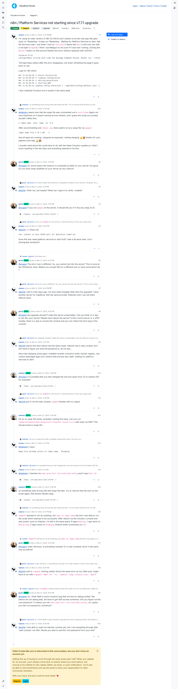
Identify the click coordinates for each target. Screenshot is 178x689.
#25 (99, 109)
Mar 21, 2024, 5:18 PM (47, 487)
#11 (99, 398)
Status (142, 6)
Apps (135, 6)
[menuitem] (175, 3)
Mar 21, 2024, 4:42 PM (40, 288)
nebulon (25, 105)
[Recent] (3, 8)
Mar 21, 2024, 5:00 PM (47, 373)
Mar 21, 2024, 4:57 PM (40, 342)
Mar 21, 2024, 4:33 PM (45, 260)
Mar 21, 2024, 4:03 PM (40, 226)
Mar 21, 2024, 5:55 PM (45, 543)
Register (17, 681)
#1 (100, 35)
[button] (3, 681)
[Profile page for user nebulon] (14, 375)
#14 (99, 470)
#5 (100, 226)
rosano (21, 35)
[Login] (175, 3)
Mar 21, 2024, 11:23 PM (41, 109)
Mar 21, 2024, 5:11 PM (40, 470)
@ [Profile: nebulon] (23, 112)
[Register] (175, 8)
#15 (99, 487)
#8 (100, 311)
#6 (100, 260)
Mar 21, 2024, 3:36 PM (45, 204)
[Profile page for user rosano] (14, 37)
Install (164, 6)
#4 (100, 204)
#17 (99, 543)
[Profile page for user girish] (14, 164)
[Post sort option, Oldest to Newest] (117, 39)
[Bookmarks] (3, 23)
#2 (100, 162)
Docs (157, 6)
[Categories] (3, 3)
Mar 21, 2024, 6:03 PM (45, 593)
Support (25, 28)
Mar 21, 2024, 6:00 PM (40, 568)
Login (25, 681)
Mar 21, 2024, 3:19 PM (40, 187)
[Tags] (3, 13)
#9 (100, 342)
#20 (99, 624)
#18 (99, 568)
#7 (100, 288)
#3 (100, 187)
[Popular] (3, 18)
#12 (99, 415)
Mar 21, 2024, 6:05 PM (40, 624)
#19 (99, 593)
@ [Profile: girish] (22, 190)
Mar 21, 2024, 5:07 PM (40, 443)
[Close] (97, 651)
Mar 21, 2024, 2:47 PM (40, 35)
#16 (99, 512)
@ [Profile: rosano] (23, 165)
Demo (150, 6)
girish (21, 162)
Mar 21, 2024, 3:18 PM (45, 162)
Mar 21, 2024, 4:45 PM (45, 311)
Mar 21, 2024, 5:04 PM (47, 415)
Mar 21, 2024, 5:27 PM (40, 512)
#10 (99, 373)
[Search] (3, 28)
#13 (99, 443)
